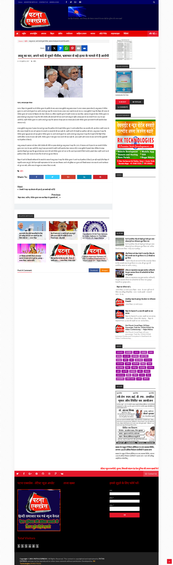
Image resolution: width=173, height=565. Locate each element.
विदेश (128, 370)
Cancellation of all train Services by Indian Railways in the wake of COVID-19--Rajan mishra (95, 228)
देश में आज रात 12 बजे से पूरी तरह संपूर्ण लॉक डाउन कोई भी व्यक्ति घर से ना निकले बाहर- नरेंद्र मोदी (63, 227)
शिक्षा (148, 370)
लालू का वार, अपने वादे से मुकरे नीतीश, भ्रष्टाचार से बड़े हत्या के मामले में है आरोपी (63, 55)
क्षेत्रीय (125, 355)
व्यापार (142, 370)
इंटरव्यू (119, 351)
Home (20, 2)
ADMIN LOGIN (54, 2)
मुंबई (118, 366)
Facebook (94, 262)
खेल (131, 355)
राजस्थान (132, 366)
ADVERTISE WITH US (30, 2)
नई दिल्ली (135, 358)
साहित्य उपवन (130, 374)
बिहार (127, 362)
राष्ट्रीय (25, 41)
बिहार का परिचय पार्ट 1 (124, 282)
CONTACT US (43, 2)
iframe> (135, 198)
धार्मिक (128, 358)
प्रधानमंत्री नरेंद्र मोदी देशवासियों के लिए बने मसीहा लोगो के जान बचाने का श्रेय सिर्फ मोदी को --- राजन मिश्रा (31, 227)
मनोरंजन (150, 362)
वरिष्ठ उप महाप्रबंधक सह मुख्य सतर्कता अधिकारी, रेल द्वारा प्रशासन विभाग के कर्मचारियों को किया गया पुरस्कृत (140, 267)
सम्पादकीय (120, 374)
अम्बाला (144, 347)
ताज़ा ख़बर (120, 358)
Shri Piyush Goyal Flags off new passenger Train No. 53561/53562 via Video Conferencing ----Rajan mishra (139, 322)
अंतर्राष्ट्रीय (128, 347)
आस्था (151, 347)
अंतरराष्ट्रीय (120, 347)
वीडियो (135, 370)
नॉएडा (143, 358)
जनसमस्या (148, 355)
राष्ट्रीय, (34, 61)
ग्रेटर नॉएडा (139, 355)
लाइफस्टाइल (120, 370)
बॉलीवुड (134, 362)
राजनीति (125, 366)
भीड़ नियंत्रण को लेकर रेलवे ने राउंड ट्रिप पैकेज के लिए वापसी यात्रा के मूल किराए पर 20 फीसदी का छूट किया (140, 250)
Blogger (105, 262)
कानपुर (119, 355)
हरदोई (139, 374)
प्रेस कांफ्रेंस (120, 362)
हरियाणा (146, 374)
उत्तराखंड (135, 351)
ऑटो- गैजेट (144, 351)
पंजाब (149, 358)
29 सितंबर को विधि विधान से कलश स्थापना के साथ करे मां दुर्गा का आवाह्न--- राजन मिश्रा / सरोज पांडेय (31, 250)
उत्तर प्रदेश (126, 351)
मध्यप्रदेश (142, 362)
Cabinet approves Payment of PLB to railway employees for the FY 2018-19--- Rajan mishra (94, 250)
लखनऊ (147, 366)
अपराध (136, 347)
